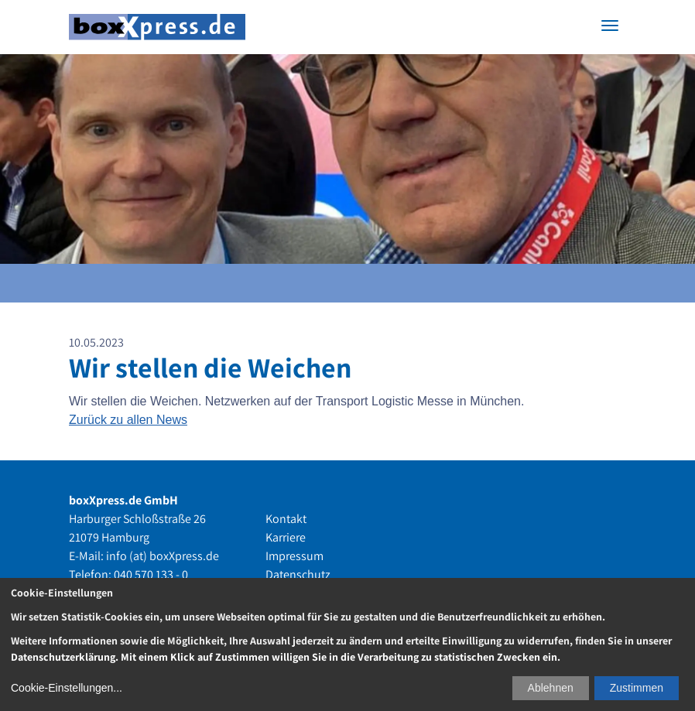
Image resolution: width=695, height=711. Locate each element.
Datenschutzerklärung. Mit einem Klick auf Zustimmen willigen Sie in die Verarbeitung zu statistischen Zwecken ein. (285, 657)
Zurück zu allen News (128, 419)
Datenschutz (297, 574)
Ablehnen (550, 688)
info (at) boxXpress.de (162, 556)
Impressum (294, 556)
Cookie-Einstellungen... (66, 688)
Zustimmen (636, 688)
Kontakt (285, 519)
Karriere (285, 537)
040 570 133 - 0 (151, 574)
